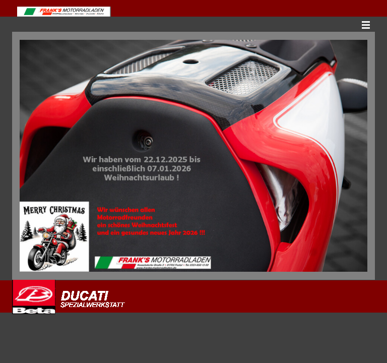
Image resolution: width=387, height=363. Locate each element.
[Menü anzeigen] (365, 24)
